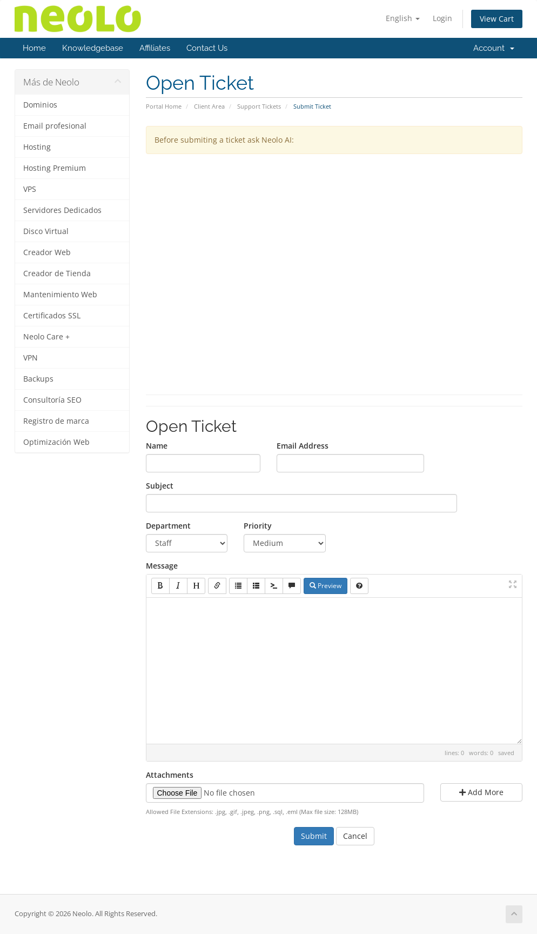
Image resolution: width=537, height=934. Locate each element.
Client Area (209, 106)
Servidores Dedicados (62, 210)
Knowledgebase (92, 48)
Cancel (355, 836)
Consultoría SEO (52, 400)
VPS (29, 189)
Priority (258, 526)
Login (442, 18)
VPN (30, 358)
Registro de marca (56, 421)
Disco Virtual (46, 231)
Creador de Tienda (57, 273)
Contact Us (206, 48)
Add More (481, 792)
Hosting (37, 147)
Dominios (40, 105)
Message (162, 566)
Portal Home (164, 106)
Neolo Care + (46, 337)
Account (493, 48)
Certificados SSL (51, 316)
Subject (159, 486)
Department (168, 526)
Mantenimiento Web (60, 294)
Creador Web (47, 252)
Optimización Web (56, 442)
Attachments (169, 775)
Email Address (302, 446)
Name (156, 446)
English (403, 18)
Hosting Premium (54, 168)
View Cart (497, 19)
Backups (38, 379)
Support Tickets (259, 106)
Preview (325, 585)
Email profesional (54, 126)
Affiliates (154, 48)
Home (34, 48)
